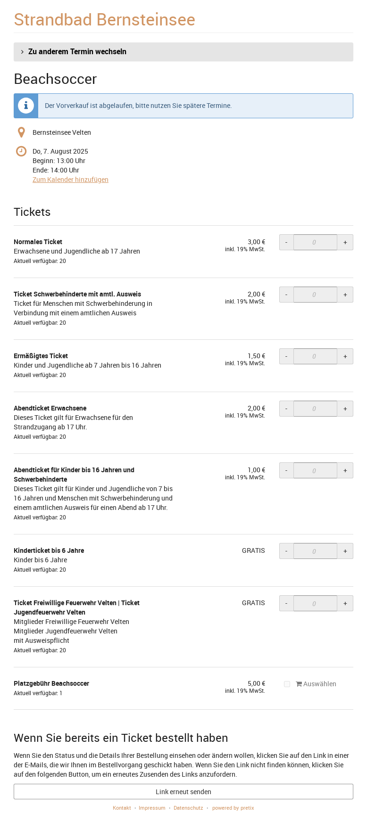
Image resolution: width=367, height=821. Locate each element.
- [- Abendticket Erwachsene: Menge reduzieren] (286, 408)
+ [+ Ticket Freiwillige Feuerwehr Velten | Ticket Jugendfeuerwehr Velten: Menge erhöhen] (345, 603)
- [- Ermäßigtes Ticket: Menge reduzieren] (286, 356)
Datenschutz (188, 807)
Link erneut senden (183, 791)
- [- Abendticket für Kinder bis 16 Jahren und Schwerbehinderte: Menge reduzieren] (286, 470)
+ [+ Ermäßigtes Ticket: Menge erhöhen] (345, 356)
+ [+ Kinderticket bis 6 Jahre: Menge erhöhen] (345, 550)
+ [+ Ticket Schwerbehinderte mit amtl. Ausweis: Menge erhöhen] (345, 294)
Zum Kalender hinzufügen (70, 179)
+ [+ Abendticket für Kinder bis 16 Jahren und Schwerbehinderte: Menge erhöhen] (345, 470)
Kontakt (122, 807)
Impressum (152, 807)
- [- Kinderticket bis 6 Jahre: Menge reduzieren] (286, 550)
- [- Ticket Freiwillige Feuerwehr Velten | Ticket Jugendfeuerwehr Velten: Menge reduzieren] (286, 603)
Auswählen (310, 683)
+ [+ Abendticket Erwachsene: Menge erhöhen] (345, 408)
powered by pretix (233, 807)
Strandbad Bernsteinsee (104, 19)
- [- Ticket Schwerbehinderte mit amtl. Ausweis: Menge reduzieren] (286, 294)
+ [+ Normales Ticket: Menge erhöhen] (345, 242)
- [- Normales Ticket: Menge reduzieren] (286, 242)
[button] (183, 52)
